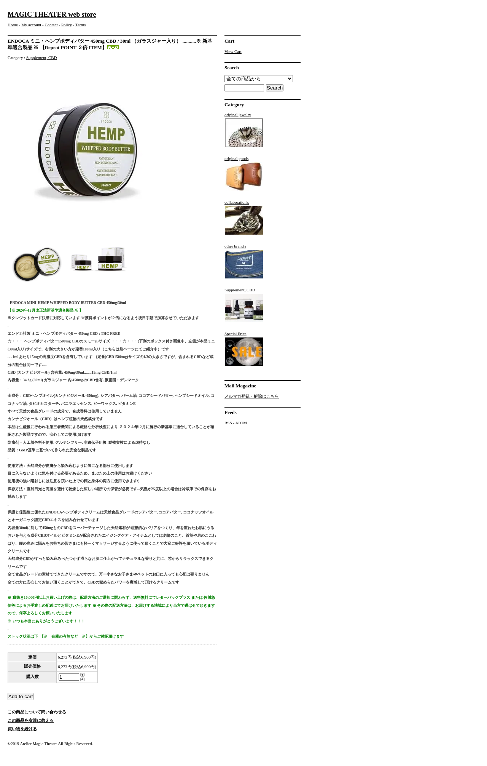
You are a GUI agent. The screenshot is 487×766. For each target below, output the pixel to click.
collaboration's (243, 217)
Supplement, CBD (41, 57)
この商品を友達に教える (31, 720)
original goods (243, 173)
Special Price (243, 348)
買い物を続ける (22, 728)
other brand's (243, 261)
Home (13, 24)
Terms (80, 24)
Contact (51, 24)
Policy (66, 24)
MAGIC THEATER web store (52, 14)
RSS (228, 423)
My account (31, 24)
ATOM (241, 423)
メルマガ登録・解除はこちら (251, 396)
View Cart (233, 51)
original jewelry (243, 129)
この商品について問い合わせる (37, 712)
